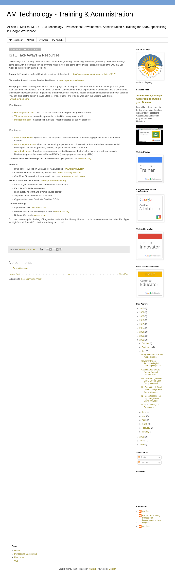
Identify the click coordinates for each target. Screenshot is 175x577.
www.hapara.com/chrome (71, 80)
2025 (142, 308)
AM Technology (16, 40)
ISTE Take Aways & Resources (150, 406)
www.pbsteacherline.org (54, 180)
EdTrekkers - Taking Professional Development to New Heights (151, 519)
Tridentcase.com (22, 116)
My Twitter (43, 40)
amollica (146, 526)
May (144, 416)
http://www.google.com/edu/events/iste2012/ (93, 74)
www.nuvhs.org (61, 211)
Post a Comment (20, 268)
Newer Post (15, 274)
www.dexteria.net (22, 151)
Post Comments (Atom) (31, 279)
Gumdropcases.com (24, 112)
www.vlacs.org (39, 207)
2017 (142, 324)
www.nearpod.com (23, 137)
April (144, 420)
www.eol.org (85, 158)
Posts (142, 457)
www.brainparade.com (25, 144)
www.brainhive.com (74, 169)
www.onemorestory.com (73, 176)
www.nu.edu (39, 215)
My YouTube (57, 40)
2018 (142, 320)
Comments (144, 462)
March (145, 424)
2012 (142, 340)
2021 (142, 312)
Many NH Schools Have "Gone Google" (152, 355)
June (144, 412)
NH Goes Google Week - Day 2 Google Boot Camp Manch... (151, 389)
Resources (19, 557)
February (146, 428)
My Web (30, 40)
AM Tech (146, 511)
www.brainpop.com (19, 99)
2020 (142, 316)
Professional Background (25, 554)
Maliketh (92, 569)
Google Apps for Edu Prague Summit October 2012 (150, 372)
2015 (142, 328)
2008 (142, 444)
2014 (142, 332)
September (147, 347)
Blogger (112, 569)
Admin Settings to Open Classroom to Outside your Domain (149, 98)
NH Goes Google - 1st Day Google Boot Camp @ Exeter (151, 398)
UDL (16, 561)
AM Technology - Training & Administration (70, 14)
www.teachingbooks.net (70, 172)
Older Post (123, 274)
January (146, 432)
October (146, 343)
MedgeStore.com (22, 119)
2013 (142, 336)
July (144, 351)
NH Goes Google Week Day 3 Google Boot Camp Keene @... (151, 381)
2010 (142, 441)
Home (69, 274)
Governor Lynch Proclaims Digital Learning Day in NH (151, 363)
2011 (142, 437)
